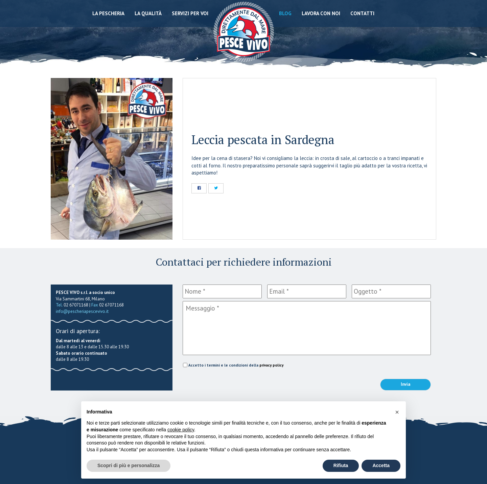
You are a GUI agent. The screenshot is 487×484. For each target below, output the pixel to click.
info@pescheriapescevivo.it (82, 311)
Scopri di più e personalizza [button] (128, 465)
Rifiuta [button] (340, 465)
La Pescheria (108, 13)
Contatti (362, 13)
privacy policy (271, 365)
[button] (397, 412)
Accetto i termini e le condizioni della (235, 365)
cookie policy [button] (180, 429)
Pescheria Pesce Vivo (243, 31)
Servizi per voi (190, 13)
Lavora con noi (321, 13)
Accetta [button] (381, 465)
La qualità (148, 13)
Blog (285, 13)
